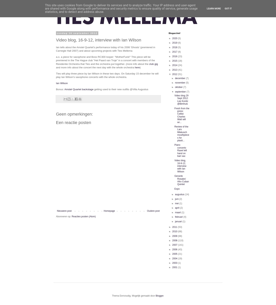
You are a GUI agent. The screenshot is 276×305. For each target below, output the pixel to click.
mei (177, 203)
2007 (175, 245)
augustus (180, 194)
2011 (175, 227)
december (180, 78)
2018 (175, 47)
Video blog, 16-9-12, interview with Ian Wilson (180, 166)
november (180, 82)
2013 (175, 70)
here (137, 67)
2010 (175, 231)
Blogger (159, 295)
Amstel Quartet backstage (79, 89)
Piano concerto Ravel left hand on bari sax (180, 150)
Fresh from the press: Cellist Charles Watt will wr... (181, 115)
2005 (175, 254)
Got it (228, 8)
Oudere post (153, 211)
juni (177, 199)
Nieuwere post (64, 211)
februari (179, 217)
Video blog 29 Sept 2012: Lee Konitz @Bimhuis (181, 99)
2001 (175, 267)
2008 (175, 240)
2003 (175, 263)
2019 (175, 42)
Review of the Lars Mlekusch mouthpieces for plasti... (181, 133)
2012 (175, 74)
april (177, 208)
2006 (175, 249)
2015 (175, 61)
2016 (175, 56)
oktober (179, 87)
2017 (175, 51)
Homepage (109, 211)
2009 (175, 236)
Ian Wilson (62, 83)
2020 (175, 38)
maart (178, 212)
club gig (153, 64)
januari (178, 221)
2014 (175, 65)
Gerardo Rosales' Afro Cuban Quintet (181, 180)
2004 (175, 258)
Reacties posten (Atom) (84, 216)
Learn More (214, 8)
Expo (177, 189)
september (180, 91)
